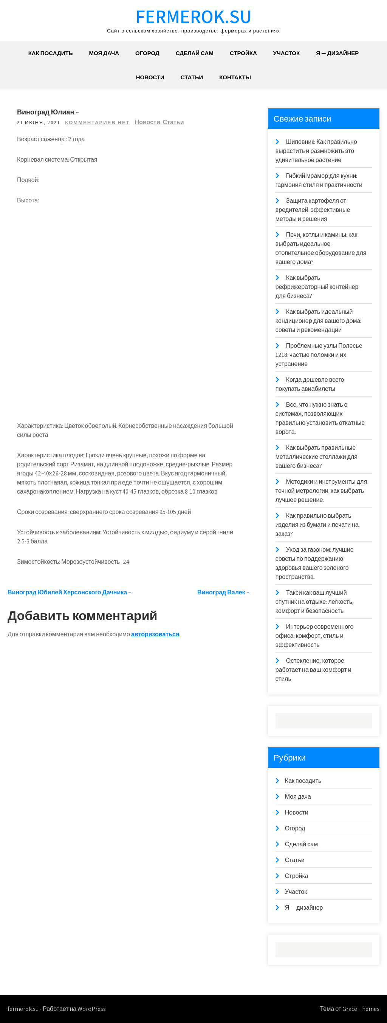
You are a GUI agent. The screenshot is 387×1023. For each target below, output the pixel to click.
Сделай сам (195, 53)
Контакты (235, 77)
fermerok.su (194, 16)
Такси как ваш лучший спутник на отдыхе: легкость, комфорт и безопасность (315, 602)
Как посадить (50, 53)
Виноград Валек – (223, 592)
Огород (147, 53)
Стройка (243, 53)
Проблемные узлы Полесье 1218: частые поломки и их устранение (319, 355)
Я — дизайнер (337, 53)
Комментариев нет (97, 122)
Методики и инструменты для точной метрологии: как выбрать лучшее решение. (321, 491)
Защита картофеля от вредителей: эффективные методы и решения (313, 210)
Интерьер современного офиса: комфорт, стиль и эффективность (315, 636)
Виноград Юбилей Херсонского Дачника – (69, 592)
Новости (150, 77)
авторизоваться (155, 634)
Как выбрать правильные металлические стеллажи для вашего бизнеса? (317, 457)
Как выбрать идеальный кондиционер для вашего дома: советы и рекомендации (319, 321)
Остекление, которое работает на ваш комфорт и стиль (313, 670)
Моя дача (104, 53)
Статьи (192, 77)
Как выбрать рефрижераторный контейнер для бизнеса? (317, 287)
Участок (286, 53)
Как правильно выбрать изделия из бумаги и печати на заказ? (317, 525)
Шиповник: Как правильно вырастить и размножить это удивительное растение (316, 151)
